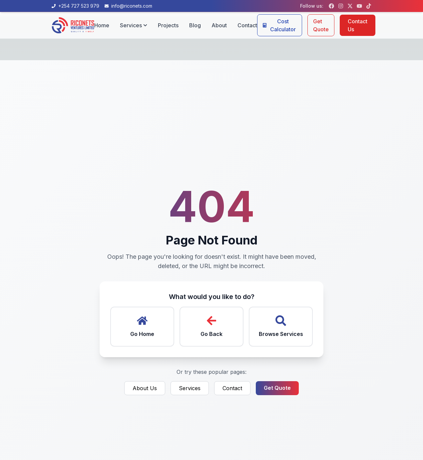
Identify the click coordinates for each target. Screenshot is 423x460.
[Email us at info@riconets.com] (128, 6)
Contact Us (357, 25)
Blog (195, 25)
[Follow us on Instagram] (340, 6)
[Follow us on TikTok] (368, 6)
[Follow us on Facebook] (331, 6)
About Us (145, 388)
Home (101, 25)
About (219, 25)
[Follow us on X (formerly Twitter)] (350, 6)
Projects (168, 25)
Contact (247, 25)
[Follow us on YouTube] (359, 6)
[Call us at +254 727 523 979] (75, 6)
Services (190, 388)
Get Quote (321, 25)
